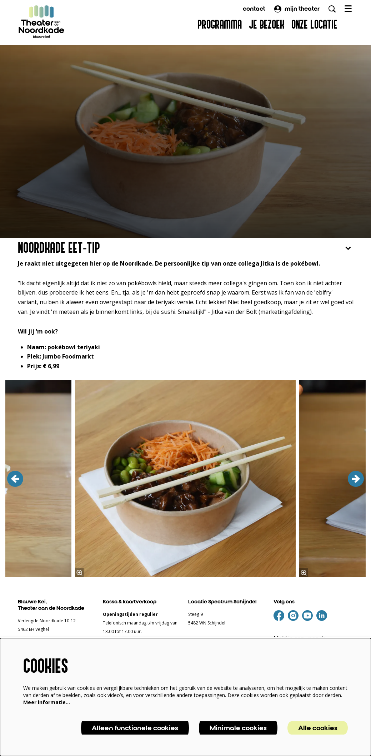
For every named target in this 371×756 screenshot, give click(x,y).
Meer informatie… (46, 702)
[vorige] (15, 479)
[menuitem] (219, 25)
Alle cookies (317, 728)
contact (254, 9)
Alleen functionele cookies (135, 728)
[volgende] (356, 479)
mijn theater (297, 9)
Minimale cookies (238, 728)
